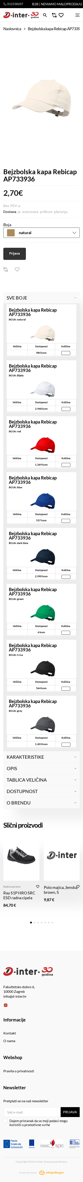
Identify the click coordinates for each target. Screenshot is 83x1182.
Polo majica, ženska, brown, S (61, 890)
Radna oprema (11, 886)
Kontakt (9, 1033)
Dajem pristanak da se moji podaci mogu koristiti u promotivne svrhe (35, 1123)
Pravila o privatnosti (18, 1071)
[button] (31, 922)
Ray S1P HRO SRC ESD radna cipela (19, 895)
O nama (9, 1041)
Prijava (14, 253)
